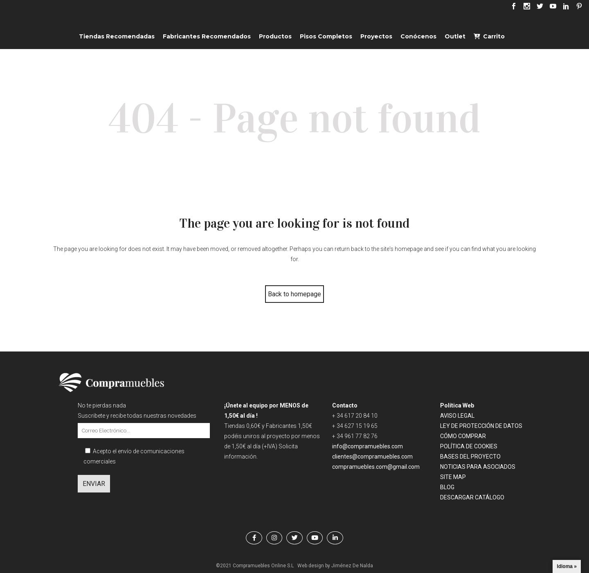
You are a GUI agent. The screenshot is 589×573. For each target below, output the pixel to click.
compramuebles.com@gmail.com (376, 466)
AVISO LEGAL (457, 415)
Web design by (313, 566)
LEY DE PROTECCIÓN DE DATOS (481, 426)
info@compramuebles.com (367, 446)
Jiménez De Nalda (352, 566)
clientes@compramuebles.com (373, 456)
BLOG (447, 487)
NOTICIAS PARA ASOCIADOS (477, 466)
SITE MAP (453, 477)
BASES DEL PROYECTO (470, 456)
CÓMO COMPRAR (463, 436)
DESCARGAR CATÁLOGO (472, 497)
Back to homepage (294, 294)
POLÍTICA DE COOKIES (468, 446)
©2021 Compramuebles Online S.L (255, 566)
